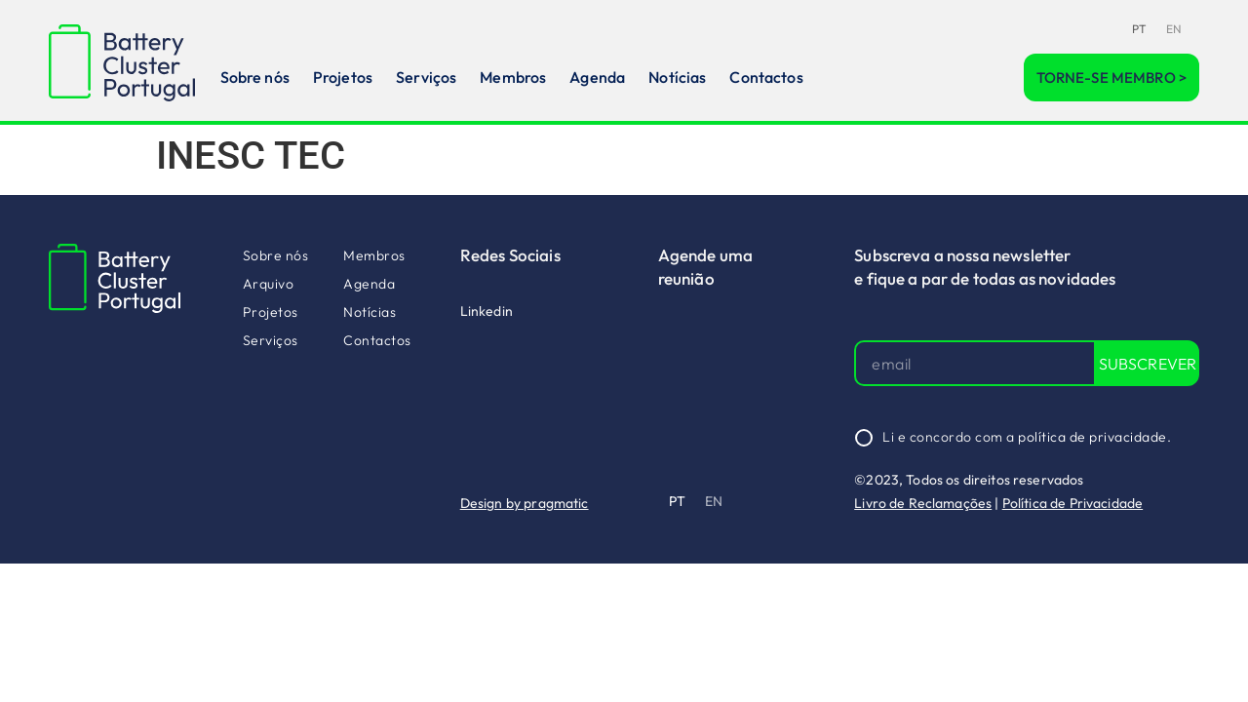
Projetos (342, 77)
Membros (513, 77)
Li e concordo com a (1026, 437)
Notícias (677, 77)
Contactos (765, 77)
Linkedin (486, 311)
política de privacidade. (1094, 437)
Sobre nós (255, 77)
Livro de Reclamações (923, 503)
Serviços (426, 77)
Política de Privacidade (1072, 503)
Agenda (597, 77)
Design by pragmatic (524, 503)
